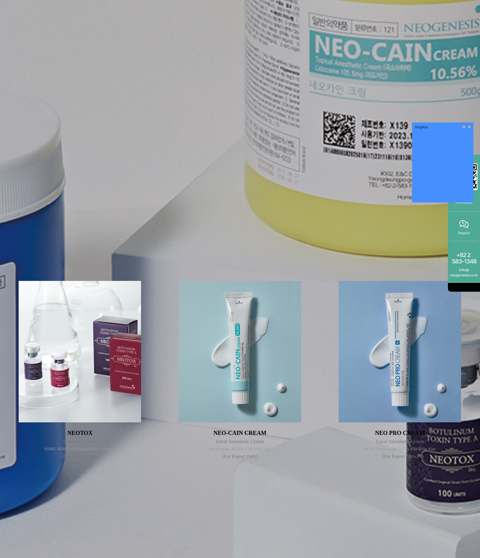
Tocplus (421, 127)
